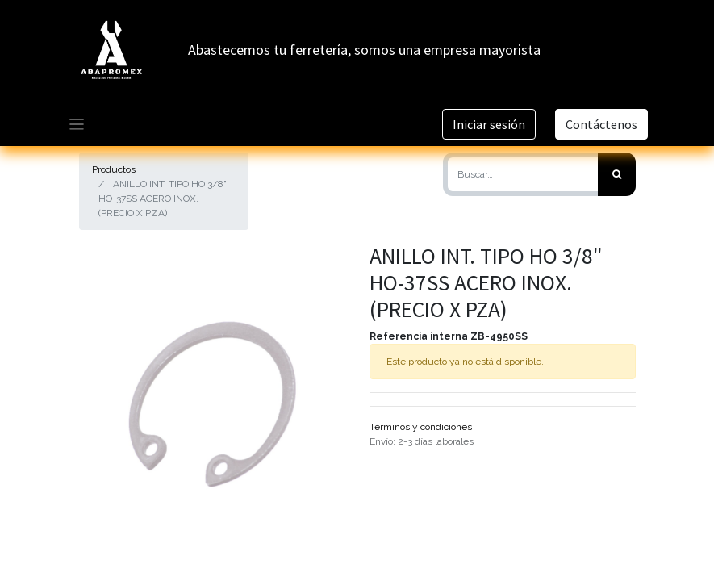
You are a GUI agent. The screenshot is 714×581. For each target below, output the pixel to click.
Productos (114, 169)
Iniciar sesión (489, 124)
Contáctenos (601, 124)
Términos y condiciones (421, 427)
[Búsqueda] (617, 174)
